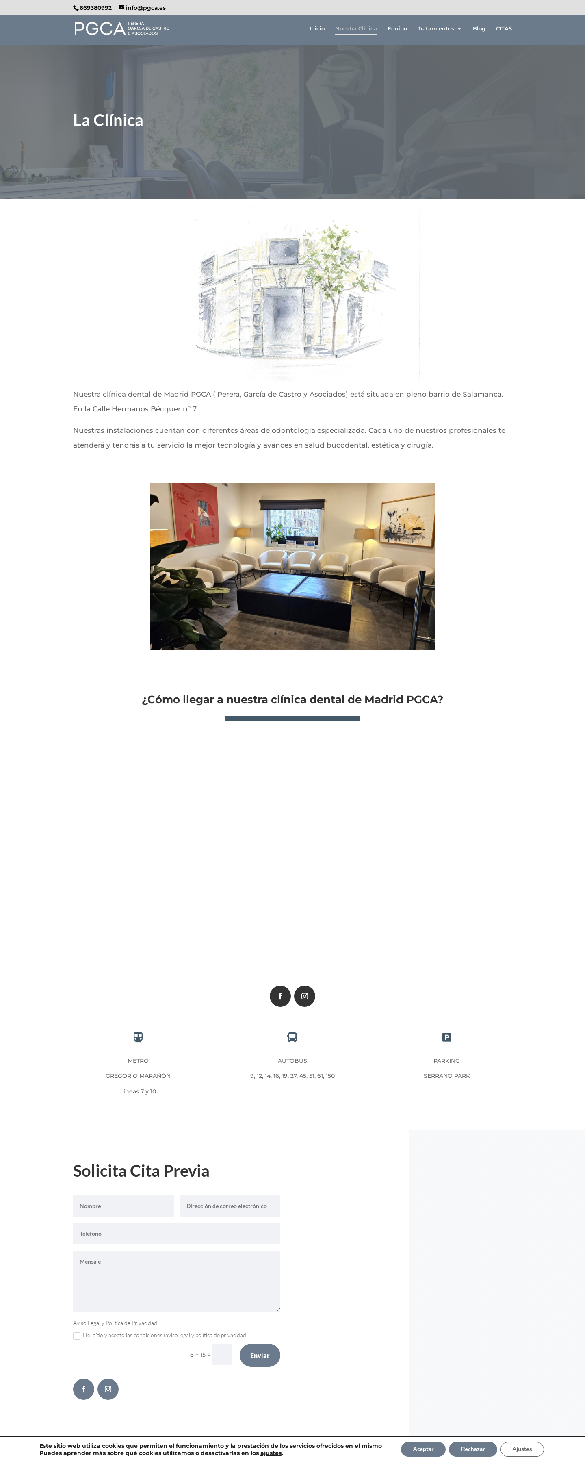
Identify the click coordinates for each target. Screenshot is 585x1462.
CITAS (504, 29)
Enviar (260, 1355)
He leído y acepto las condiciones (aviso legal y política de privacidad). (161, 1336)
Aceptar (423, 1449)
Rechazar (473, 1449)
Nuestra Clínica (356, 29)
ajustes (270, 1453)
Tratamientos (436, 29)
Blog (479, 29)
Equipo (397, 29)
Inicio (317, 29)
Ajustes (523, 1449)
